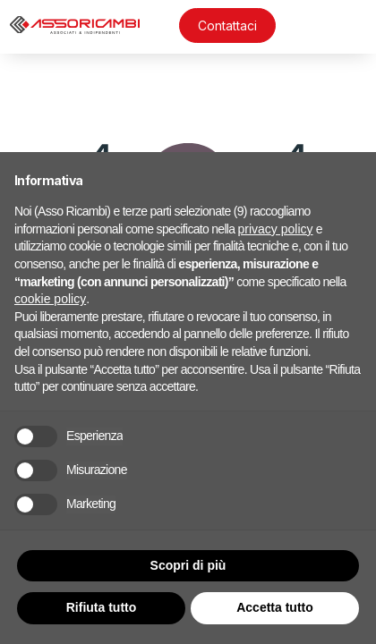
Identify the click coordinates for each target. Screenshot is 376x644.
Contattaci (227, 25)
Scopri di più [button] (188, 565)
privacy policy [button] (275, 229)
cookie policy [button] (50, 299)
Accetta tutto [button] (274, 607)
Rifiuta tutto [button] (101, 607)
